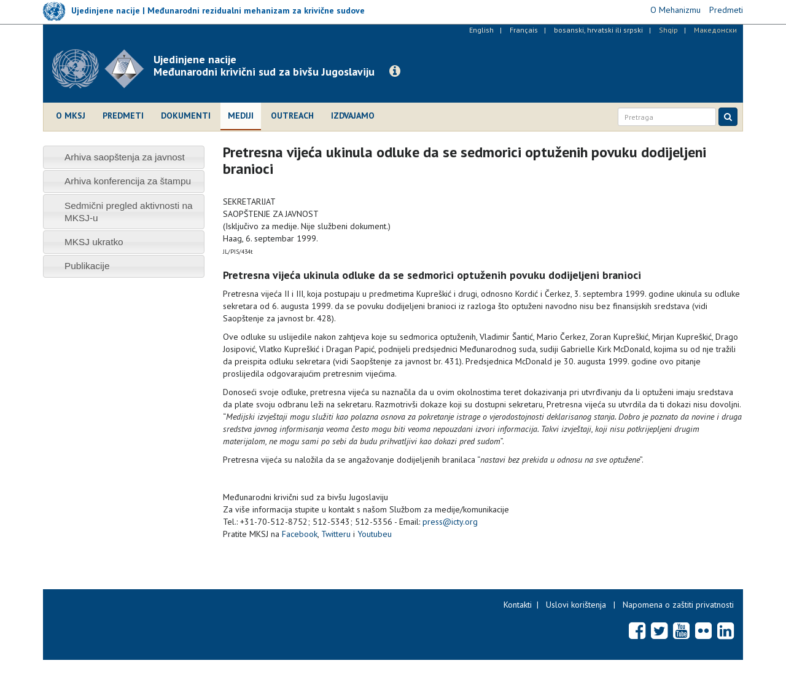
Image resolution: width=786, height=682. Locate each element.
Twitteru (336, 533)
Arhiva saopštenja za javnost (124, 157)
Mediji (241, 115)
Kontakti (518, 604)
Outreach (292, 115)
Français (524, 29)
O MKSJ (70, 115)
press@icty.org (450, 521)
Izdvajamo (353, 115)
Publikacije (87, 266)
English (481, 29)
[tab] (123, 157)
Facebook (299, 533)
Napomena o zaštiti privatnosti (678, 604)
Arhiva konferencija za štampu (127, 181)
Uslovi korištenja (576, 604)
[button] (395, 71)
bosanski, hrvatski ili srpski (598, 29)
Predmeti (123, 115)
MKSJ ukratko (93, 242)
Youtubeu (374, 533)
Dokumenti (186, 115)
